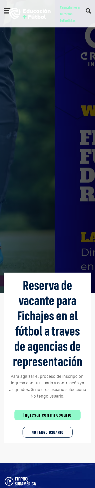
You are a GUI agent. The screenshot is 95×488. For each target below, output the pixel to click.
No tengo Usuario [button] (48, 432)
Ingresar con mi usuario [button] (47, 415)
